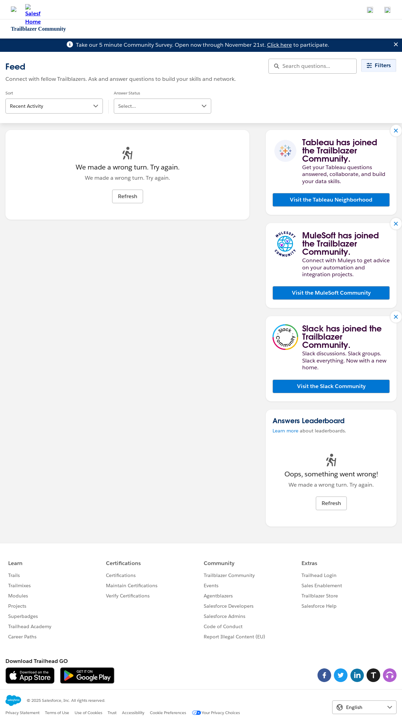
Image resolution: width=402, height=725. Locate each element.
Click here (279, 44)
